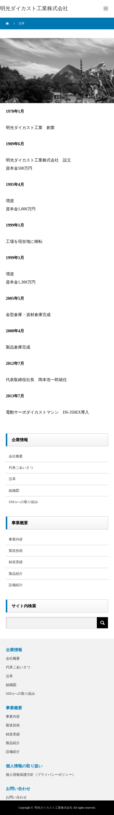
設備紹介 (16, 585)
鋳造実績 (16, 562)
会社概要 (16, 456)
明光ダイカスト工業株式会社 (53, 807)
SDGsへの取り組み (23, 502)
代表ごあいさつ (21, 468)
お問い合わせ (16, 797)
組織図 (14, 491)
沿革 (12, 479)
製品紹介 (16, 574)
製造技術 (16, 551)
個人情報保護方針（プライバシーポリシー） (41, 775)
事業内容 (16, 539)
